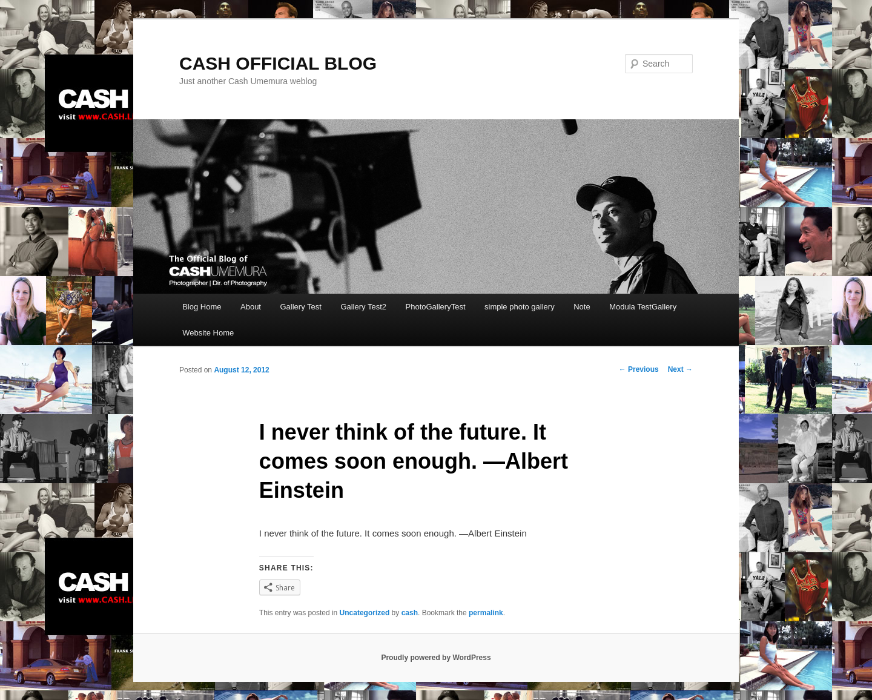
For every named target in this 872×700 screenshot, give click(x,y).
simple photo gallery (519, 306)
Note (581, 306)
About (250, 306)
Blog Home (201, 306)
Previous (639, 369)
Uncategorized (365, 613)
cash (409, 613)
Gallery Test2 (363, 306)
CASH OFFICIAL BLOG (278, 63)
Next (680, 369)
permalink (486, 613)
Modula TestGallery (642, 306)
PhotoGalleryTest (436, 306)
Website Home (208, 332)
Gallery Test (300, 306)
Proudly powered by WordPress (435, 657)
